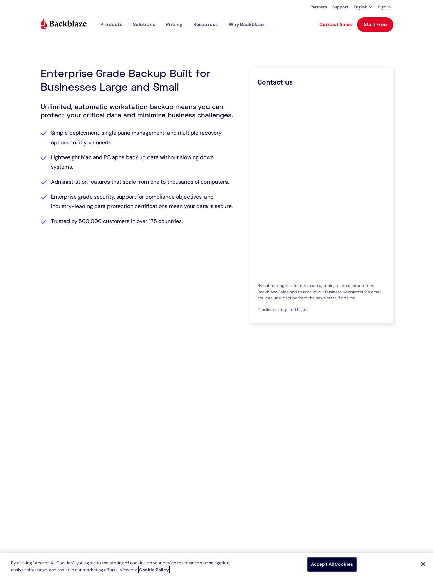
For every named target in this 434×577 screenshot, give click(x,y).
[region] (217, 565)
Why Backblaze (246, 24)
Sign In (384, 7)
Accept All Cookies (332, 564)
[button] (363, 7)
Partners (318, 7)
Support (340, 7)
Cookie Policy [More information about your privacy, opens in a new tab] (154, 570)
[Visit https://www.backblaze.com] (64, 24)
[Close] (423, 564)
